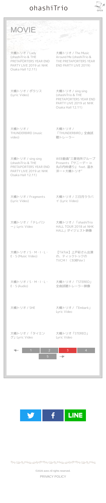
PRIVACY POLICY (53, 476)
